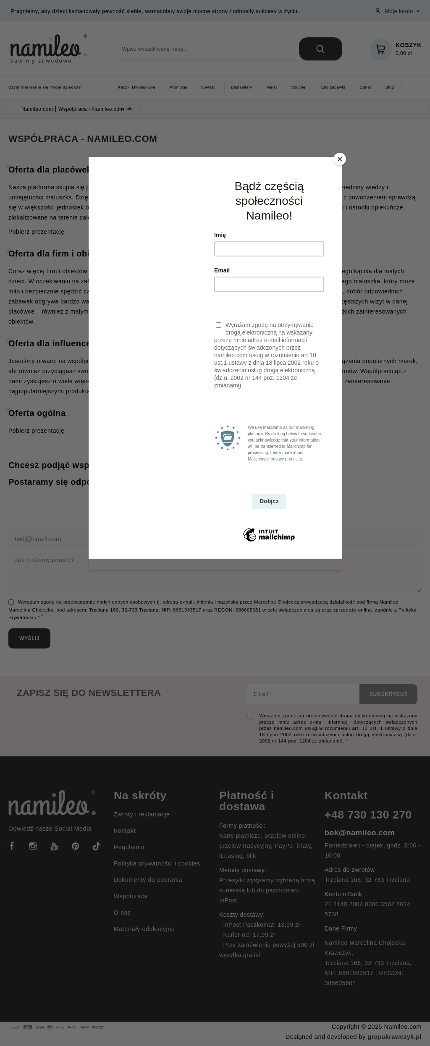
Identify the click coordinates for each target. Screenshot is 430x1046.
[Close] (339, 159)
